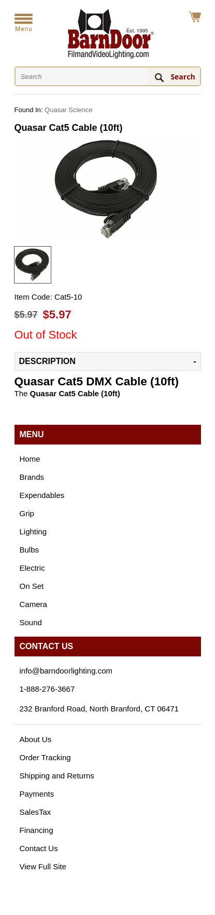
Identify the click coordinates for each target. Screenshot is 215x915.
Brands (32, 477)
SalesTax (35, 812)
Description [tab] (47, 361)
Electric (32, 567)
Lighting (33, 531)
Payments (37, 793)
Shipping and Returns (57, 775)
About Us (36, 739)
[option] (33, 265)
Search (182, 77)
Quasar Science (69, 110)
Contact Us (39, 848)
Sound (31, 622)
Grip (27, 513)
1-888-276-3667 (47, 688)
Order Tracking (45, 757)
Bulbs (29, 549)
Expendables (42, 495)
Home (30, 458)
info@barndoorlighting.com (66, 670)
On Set (32, 586)
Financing (36, 830)
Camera (33, 604)
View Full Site (43, 866)
